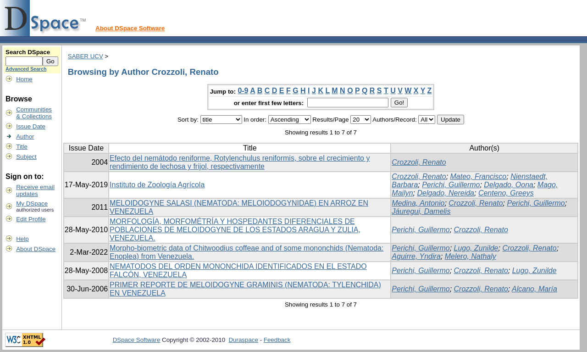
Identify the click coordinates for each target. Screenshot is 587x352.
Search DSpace (28, 52)
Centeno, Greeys (506, 193)
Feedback (277, 339)
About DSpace (35, 249)
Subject (26, 156)
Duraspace (243, 339)
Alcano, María (534, 289)
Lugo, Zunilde (476, 248)
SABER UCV (85, 56)
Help (22, 238)
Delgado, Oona (508, 185)
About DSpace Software (130, 28)
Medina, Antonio (418, 203)
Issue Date (30, 126)
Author (25, 136)
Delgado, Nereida (445, 193)
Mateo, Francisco (478, 176)
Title (22, 146)
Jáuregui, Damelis (421, 211)
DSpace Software (137, 339)
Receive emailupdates (35, 190)
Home (24, 79)
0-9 (243, 91)
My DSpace (32, 203)
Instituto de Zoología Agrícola (157, 185)
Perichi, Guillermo (451, 185)
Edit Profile (30, 219)
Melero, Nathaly (470, 256)
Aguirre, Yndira (416, 256)
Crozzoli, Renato (419, 162)
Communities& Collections (34, 113)
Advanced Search (26, 69)
